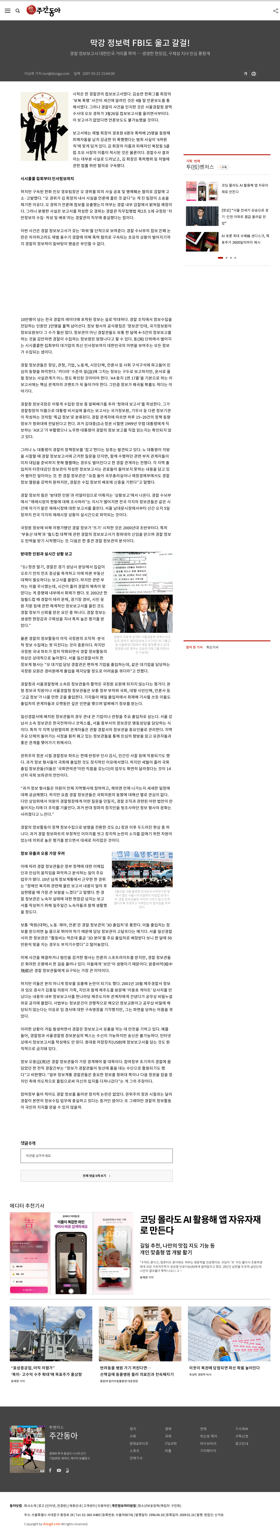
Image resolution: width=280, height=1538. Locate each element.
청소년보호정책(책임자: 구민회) (159, 1506)
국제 (168, 1436)
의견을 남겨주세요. (38, 1156)
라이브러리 (208, 1444)
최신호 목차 (208, 1436)
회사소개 (30, 1506)
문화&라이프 (139, 1444)
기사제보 (241, 1429)
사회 (133, 1436)
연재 (203, 1429)
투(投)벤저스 (200, 167)
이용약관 (104, 1506)
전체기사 (136, 1458)
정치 (133, 1429)
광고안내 (241, 1444)
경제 (168, 1429)
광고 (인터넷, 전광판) (52, 1506)
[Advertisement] (86, 281)
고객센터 (89, 1506)
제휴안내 (75, 1506)
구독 (224, 167)
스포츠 (134, 1451)
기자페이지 (208, 1451)
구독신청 (241, 1436)
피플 (168, 1451)
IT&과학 (171, 1444)
